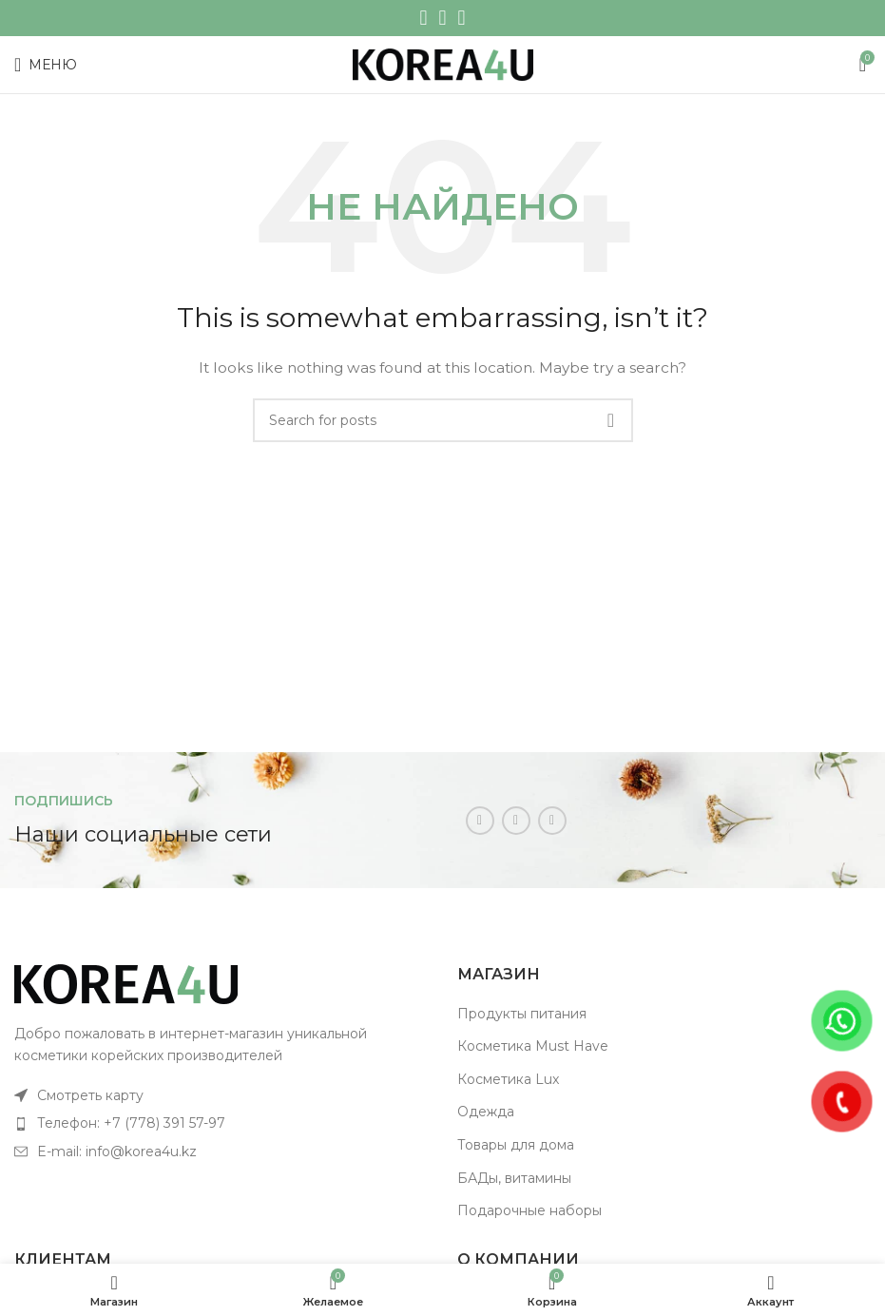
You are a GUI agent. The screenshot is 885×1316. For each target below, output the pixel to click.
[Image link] (126, 983)
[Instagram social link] (423, 18)
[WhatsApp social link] (442, 18)
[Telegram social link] (461, 18)
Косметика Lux (508, 1079)
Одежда (485, 1111)
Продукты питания (522, 1013)
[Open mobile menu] (46, 65)
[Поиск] (443, 420)
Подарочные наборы (529, 1210)
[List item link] (221, 1095)
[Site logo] (443, 63)
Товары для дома (515, 1144)
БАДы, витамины (514, 1178)
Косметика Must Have (532, 1046)
